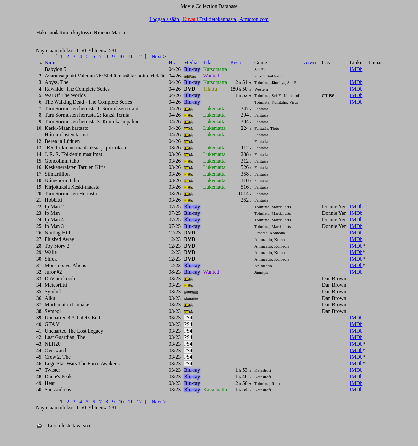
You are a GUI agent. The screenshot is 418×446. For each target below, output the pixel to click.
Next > (159, 56)
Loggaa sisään (164, 19)
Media (190, 62)
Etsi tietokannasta (217, 19)
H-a (173, 62)
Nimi (50, 62)
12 (139, 56)
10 (121, 56)
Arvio (310, 62)
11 (130, 56)
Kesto (236, 62)
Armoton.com (253, 19)
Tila (207, 62)
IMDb (356, 69)
